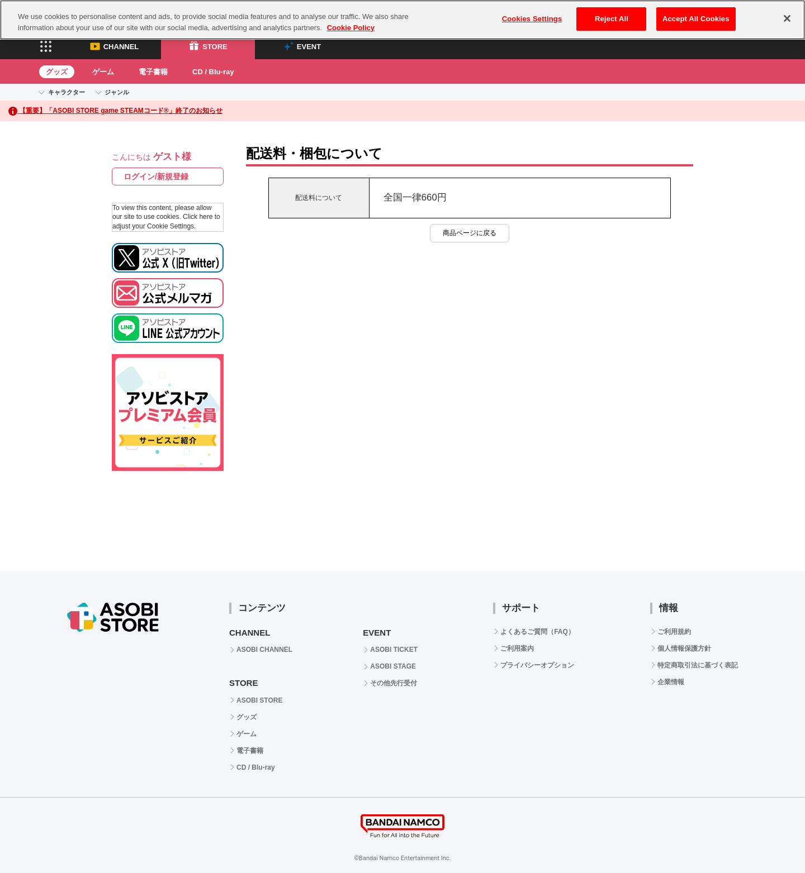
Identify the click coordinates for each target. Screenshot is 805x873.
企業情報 (670, 682)
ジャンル (117, 92)
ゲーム (103, 72)
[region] (402, 20)
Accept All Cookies (696, 19)
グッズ (57, 72)
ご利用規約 (674, 632)
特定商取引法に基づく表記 (697, 665)
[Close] (787, 18)
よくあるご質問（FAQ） (537, 632)
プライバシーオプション (537, 665)
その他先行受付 (393, 683)
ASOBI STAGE (393, 666)
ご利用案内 (517, 648)
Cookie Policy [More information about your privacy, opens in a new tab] (351, 27)
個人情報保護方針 (684, 648)
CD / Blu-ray (213, 72)
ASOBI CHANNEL (264, 649)
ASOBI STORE (259, 700)
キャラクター (66, 92)
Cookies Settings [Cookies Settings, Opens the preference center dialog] (532, 19)
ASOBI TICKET (394, 649)
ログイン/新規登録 (156, 176)
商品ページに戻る (469, 233)
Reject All (611, 19)
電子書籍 (153, 72)
